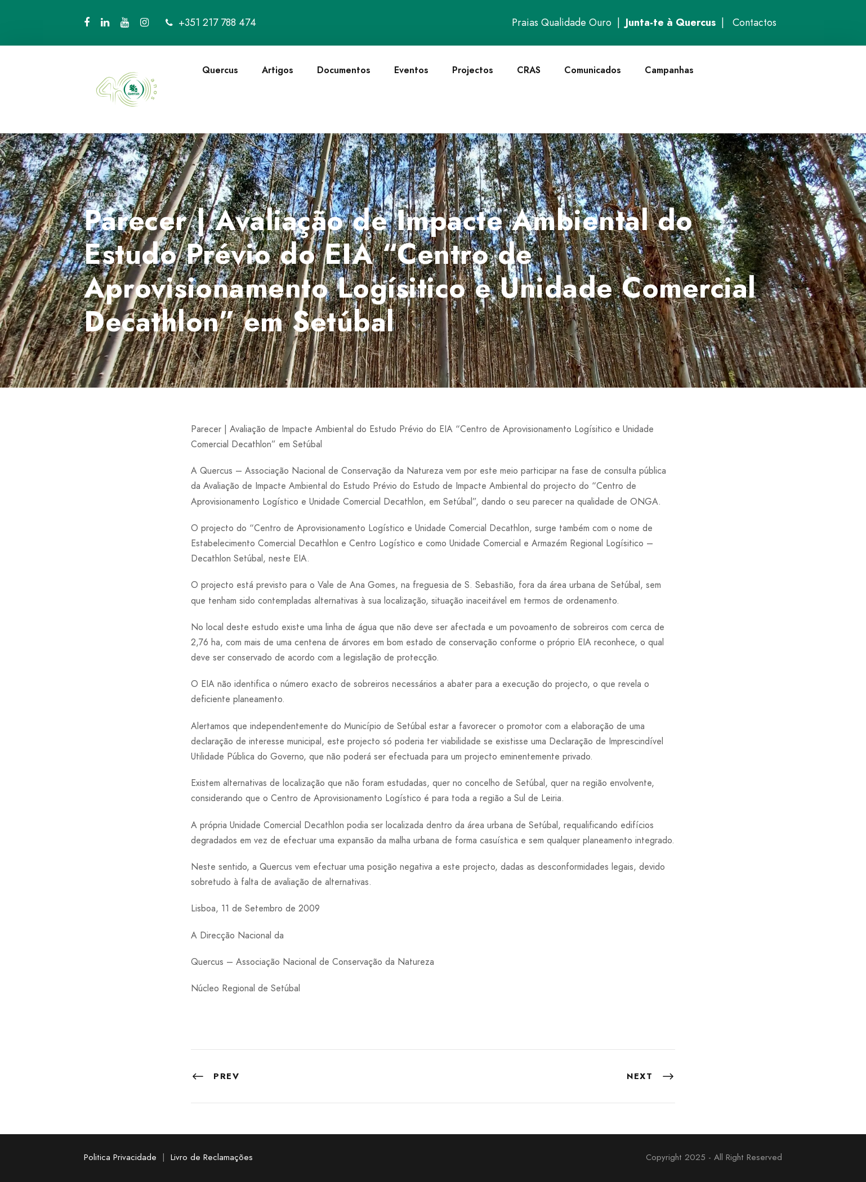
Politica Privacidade (120, 1157)
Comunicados (592, 70)
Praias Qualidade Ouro (561, 22)
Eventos (411, 70)
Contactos (754, 22)
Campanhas (669, 70)
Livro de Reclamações (212, 1157)
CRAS (529, 70)
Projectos (472, 70)
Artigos (277, 70)
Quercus (220, 70)
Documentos (343, 70)
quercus (101, 193)
